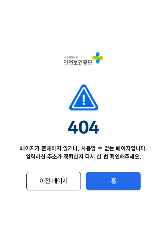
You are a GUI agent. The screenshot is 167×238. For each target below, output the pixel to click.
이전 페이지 (54, 181)
